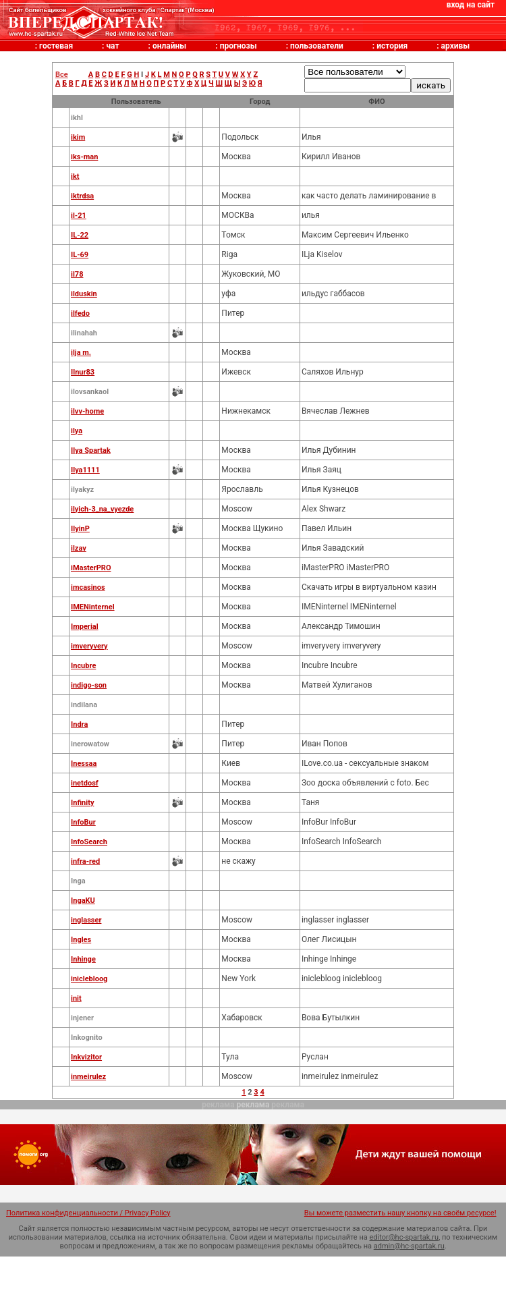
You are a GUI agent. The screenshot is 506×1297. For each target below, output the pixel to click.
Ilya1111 (85, 470)
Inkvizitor (86, 1057)
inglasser (86, 920)
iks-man (84, 157)
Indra (79, 724)
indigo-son (89, 685)
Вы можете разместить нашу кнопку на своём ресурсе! (400, 1213)
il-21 (78, 215)
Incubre (83, 665)
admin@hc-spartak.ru (409, 1246)
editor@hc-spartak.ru (404, 1237)
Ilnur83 (82, 372)
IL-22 (79, 235)
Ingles (81, 939)
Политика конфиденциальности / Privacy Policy (88, 1213)
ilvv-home (87, 411)
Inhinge (83, 959)
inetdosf (85, 783)
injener (82, 1018)
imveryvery (89, 646)
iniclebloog (89, 978)
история (391, 46)
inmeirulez (88, 1076)
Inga (78, 881)
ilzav (78, 548)
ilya (76, 430)
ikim (78, 137)
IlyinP (80, 528)
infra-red (85, 861)
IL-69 (79, 254)
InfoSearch (89, 841)
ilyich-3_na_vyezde (102, 509)
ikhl (77, 117)
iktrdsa (82, 196)
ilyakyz (82, 489)
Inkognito (87, 1037)
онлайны (169, 46)
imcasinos (88, 587)
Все (61, 74)
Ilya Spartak (91, 450)
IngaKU (83, 900)
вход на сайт (471, 4)
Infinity (82, 802)
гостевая (56, 46)
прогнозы (238, 46)
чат (112, 46)
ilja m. (81, 352)
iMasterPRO (91, 567)
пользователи (316, 46)
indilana (84, 704)
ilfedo (80, 313)
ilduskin (84, 293)
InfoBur (83, 822)
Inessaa (83, 763)
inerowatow (90, 744)
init (76, 998)
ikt (75, 176)
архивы (455, 46)
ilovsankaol (90, 391)
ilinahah (84, 333)
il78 (77, 274)
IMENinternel (93, 607)
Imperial (85, 626)
